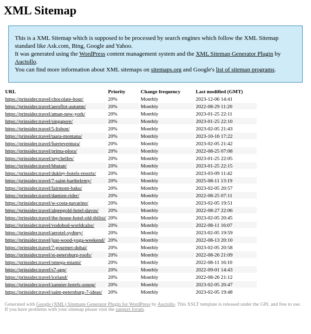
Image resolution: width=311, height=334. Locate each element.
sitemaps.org (166, 69)
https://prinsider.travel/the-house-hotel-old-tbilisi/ (55, 217)
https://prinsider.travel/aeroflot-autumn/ (45, 106)
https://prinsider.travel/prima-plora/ (41, 151)
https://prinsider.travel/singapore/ (39, 121)
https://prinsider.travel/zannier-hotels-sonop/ (50, 284)
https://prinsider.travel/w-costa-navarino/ (46, 203)
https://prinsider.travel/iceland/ (36, 277)
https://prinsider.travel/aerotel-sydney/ (44, 232)
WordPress (92, 53)
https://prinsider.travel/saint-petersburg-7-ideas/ (53, 292)
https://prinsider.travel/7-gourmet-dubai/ (46, 247)
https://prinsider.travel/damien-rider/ (42, 195)
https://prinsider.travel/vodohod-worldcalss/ (49, 225)
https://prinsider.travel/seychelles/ (39, 158)
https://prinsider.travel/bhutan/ (36, 165)
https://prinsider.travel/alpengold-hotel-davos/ (51, 210)
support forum (130, 309)
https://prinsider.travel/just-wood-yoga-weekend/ (55, 240)
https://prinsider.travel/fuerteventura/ (42, 143)
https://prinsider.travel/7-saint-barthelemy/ (48, 180)
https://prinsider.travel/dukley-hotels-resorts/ (50, 173)
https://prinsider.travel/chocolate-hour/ (44, 99)
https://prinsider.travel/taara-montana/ (43, 136)
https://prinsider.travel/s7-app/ (35, 269)
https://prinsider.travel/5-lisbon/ (37, 128)
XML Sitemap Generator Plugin (234, 53)
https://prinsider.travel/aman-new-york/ (45, 113)
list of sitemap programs (245, 69)
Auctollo (25, 61)
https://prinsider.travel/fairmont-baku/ (43, 188)
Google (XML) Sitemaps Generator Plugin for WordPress (93, 304)
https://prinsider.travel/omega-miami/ (43, 262)
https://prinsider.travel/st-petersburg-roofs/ (48, 254)
